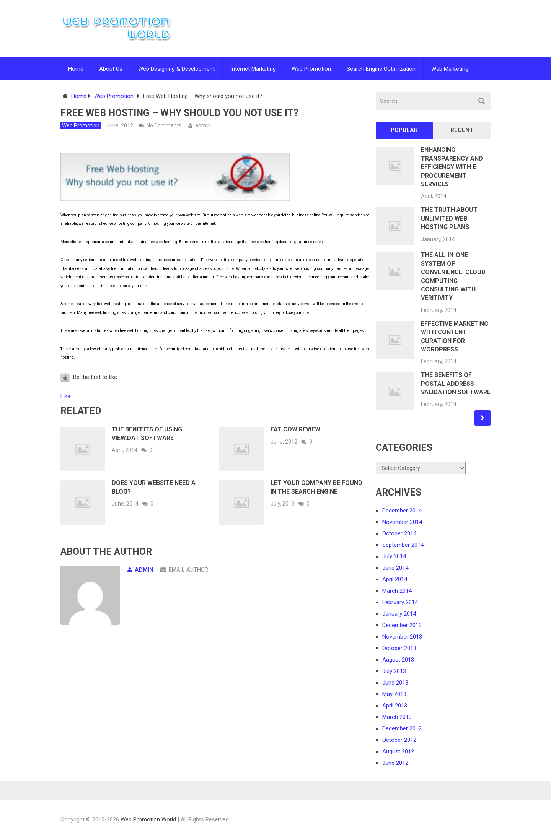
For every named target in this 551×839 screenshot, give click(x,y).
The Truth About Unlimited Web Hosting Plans (449, 218)
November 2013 (402, 636)
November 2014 (402, 522)
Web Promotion (311, 68)
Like (65, 396)
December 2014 (402, 510)
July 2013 (394, 671)
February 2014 (400, 602)
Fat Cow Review (295, 429)
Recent (461, 130)
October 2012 (399, 740)
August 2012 (398, 751)
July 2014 (394, 556)
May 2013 (394, 694)
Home (75, 68)
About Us (110, 68)
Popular (404, 130)
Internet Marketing (253, 68)
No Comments (164, 125)
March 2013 (397, 717)
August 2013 (398, 659)
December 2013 (402, 625)
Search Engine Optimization (381, 68)
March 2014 (397, 590)
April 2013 (394, 705)
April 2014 (394, 579)
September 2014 (403, 544)
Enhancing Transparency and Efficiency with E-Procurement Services (452, 167)
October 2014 (399, 533)
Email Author (184, 569)
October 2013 (399, 648)
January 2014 (399, 613)
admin (202, 125)
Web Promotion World (148, 819)
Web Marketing (449, 68)
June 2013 (395, 682)
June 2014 (395, 567)
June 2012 (395, 762)
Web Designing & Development (176, 68)
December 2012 (402, 728)
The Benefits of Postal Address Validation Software (456, 383)
